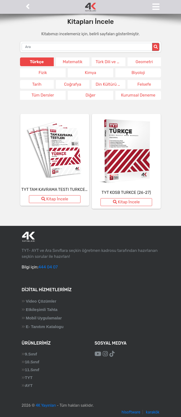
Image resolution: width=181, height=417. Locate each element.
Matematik (72, 61)
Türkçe (37, 61)
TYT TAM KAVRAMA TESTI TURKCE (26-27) (60, 189)
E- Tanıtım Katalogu (44, 326)
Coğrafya (72, 84)
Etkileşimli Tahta (41, 309)
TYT (28, 377)
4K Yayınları (46, 405)
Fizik (43, 72)
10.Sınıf (32, 362)
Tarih (36, 84)
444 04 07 (48, 267)
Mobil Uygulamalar (44, 318)
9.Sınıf (31, 354)
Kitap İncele (54, 199)
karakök (152, 412)
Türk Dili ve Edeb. (110, 61)
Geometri (144, 61)
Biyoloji (138, 72)
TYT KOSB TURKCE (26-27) (126, 192)
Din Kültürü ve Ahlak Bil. (110, 84)
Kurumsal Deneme (138, 95)
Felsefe (144, 84)
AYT (29, 385)
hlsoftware (131, 412)
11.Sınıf (32, 369)
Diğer (90, 95)
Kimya (90, 72)
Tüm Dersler (43, 95)
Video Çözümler (41, 301)
